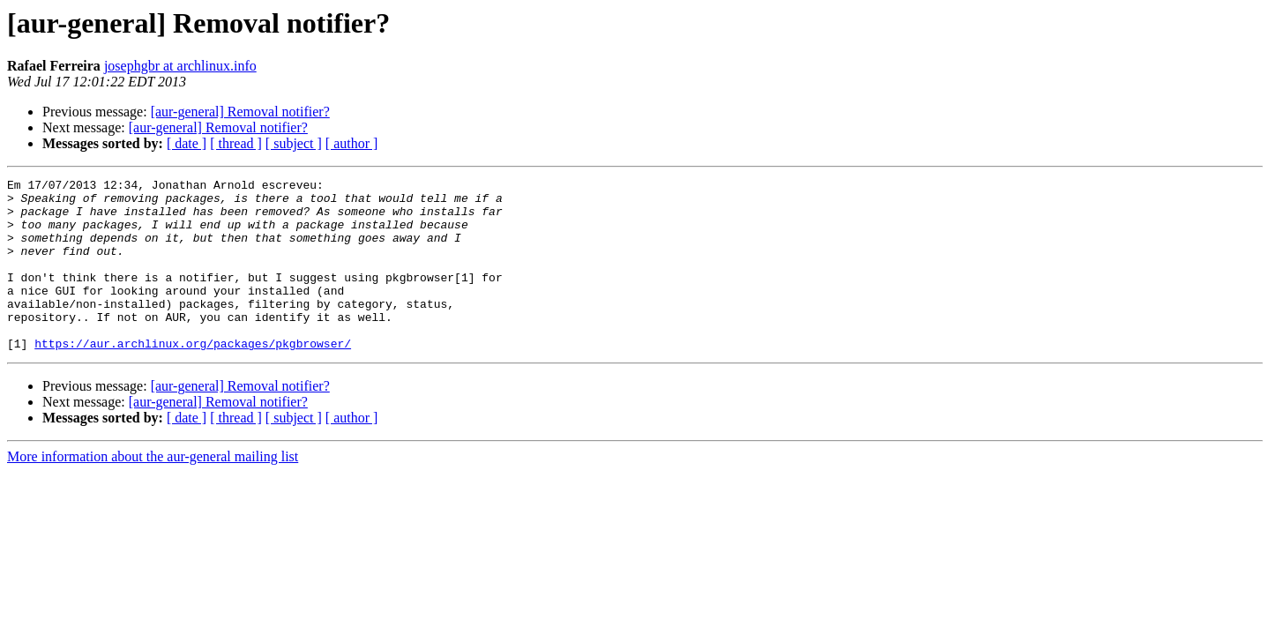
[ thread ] (236, 143)
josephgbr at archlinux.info (180, 65)
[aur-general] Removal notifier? (240, 111)
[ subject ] (293, 143)
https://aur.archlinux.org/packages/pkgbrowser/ (192, 377)
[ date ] (186, 143)
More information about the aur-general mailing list (152, 490)
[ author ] (351, 143)
